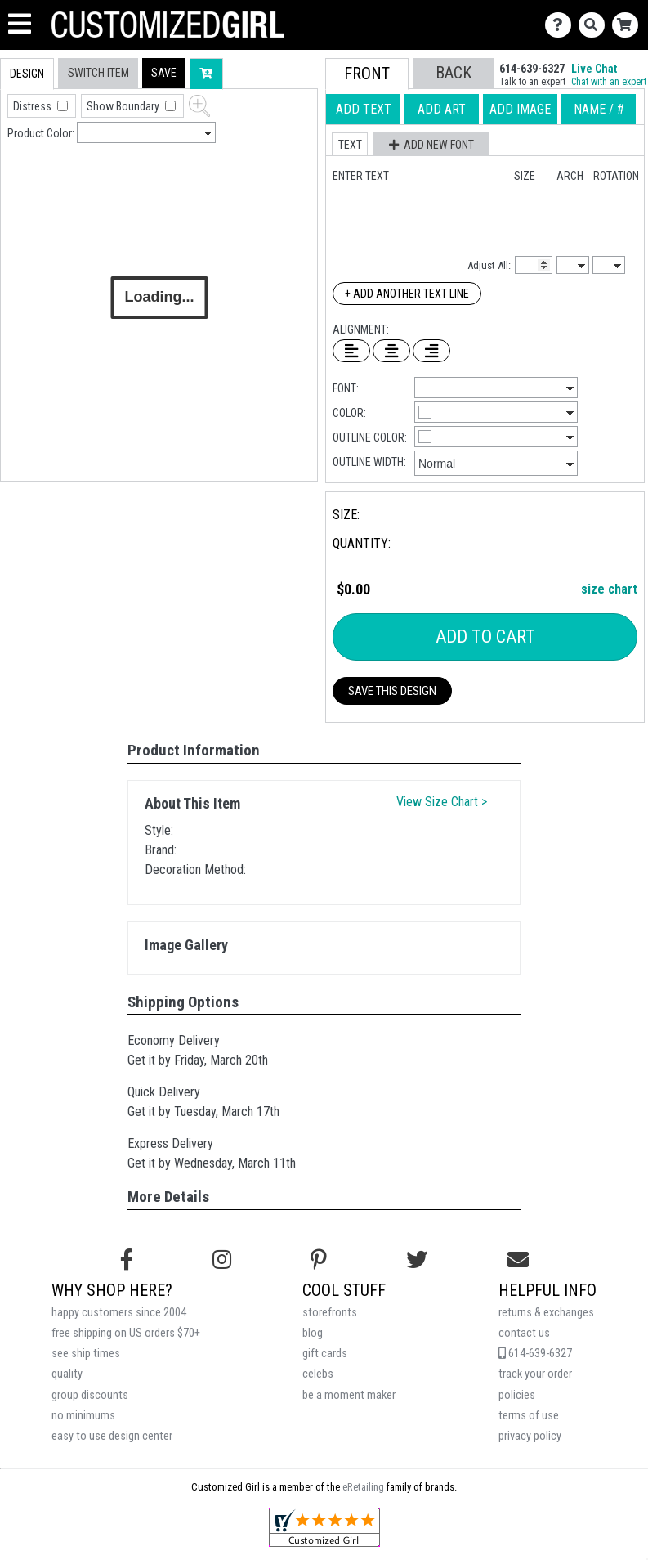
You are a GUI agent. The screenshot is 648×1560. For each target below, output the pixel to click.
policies (516, 1395)
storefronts (329, 1313)
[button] (163, 73)
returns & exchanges (546, 1313)
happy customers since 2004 (118, 1313)
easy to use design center (111, 1436)
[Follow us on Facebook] (126, 1260)
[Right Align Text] (431, 350)
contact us (524, 1333)
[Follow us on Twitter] (416, 1260)
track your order (535, 1374)
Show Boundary (124, 106)
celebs (317, 1374)
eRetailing (363, 1487)
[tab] (27, 74)
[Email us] (518, 1260)
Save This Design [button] (392, 691)
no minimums (83, 1416)
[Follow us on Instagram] (221, 1260)
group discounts (89, 1395)
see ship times (85, 1354)
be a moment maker (349, 1395)
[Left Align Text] (351, 350)
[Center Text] (391, 350)
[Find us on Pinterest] (319, 1260)
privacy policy (529, 1436)
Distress (33, 106)
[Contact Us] (562, 25)
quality (67, 1374)
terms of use (528, 1416)
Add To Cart (485, 636)
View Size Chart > (441, 801)
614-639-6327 (535, 1354)
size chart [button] (609, 589)
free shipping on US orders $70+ (125, 1333)
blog (312, 1333)
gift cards (324, 1354)
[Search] (595, 25)
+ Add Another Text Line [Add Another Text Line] (407, 293)
